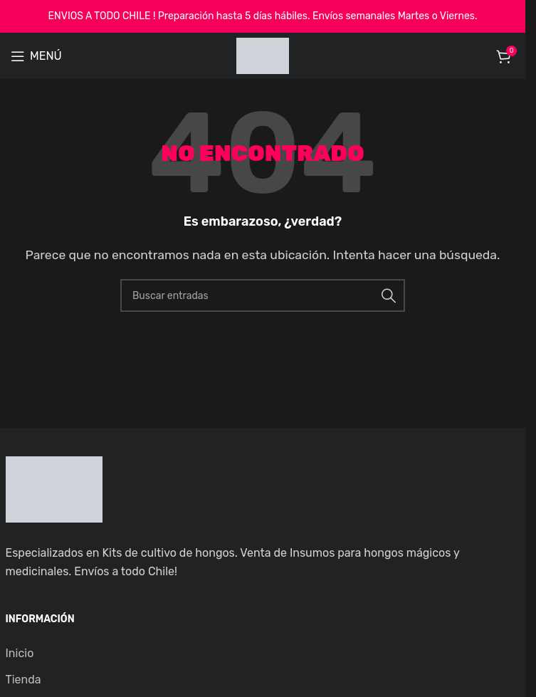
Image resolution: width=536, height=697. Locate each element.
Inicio (20, 653)
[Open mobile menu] (36, 56)
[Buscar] (262, 295)
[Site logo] (262, 55)
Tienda (23, 679)
